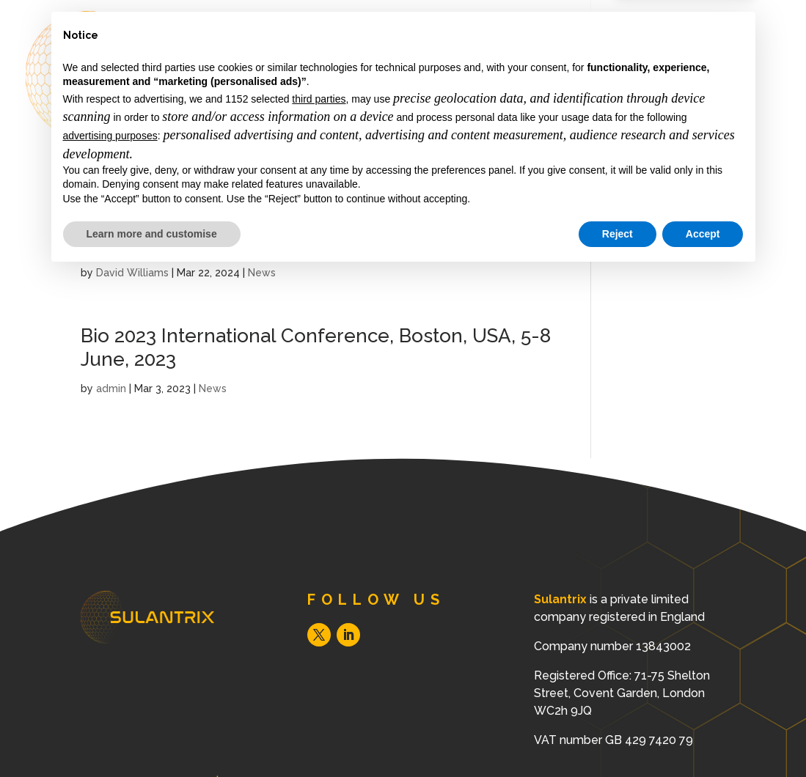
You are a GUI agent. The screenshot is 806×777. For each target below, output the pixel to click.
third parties (318, 602)
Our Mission (447, 46)
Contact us (697, 97)
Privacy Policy (646, 220)
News (262, 273)
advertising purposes (110, 639)
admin (111, 388)
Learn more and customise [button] (152, 737)
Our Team (546, 46)
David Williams (132, 273)
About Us (349, 46)
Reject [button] (617, 737)
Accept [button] (703, 737)
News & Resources (567, 97)
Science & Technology (398, 97)
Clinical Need (650, 46)
